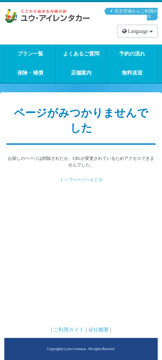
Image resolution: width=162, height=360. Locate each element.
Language (137, 31)
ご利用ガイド (68, 330)
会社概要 (98, 330)
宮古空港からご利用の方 (136, 14)
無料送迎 (132, 73)
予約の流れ (132, 54)
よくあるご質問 (81, 54)
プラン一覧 (30, 54)
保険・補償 (30, 73)
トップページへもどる (81, 180)
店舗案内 (81, 73)
